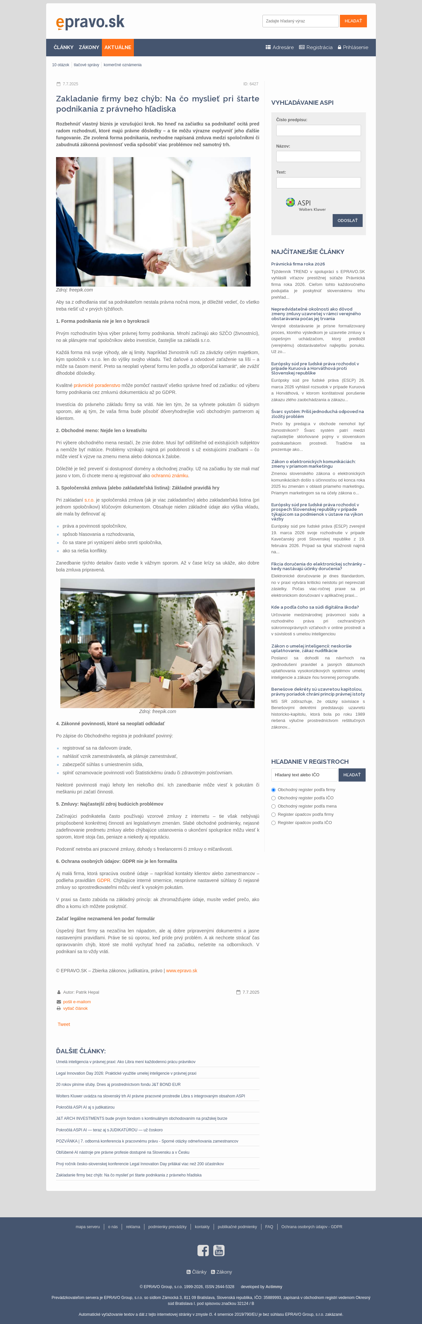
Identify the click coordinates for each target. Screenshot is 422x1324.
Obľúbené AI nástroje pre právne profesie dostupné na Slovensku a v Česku (122, 1152)
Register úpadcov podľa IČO (301, 822)
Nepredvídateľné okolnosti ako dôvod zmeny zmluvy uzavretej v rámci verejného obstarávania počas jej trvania (316, 314)
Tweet (64, 1024)
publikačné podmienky (237, 1227)
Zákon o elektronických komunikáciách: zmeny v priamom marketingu (313, 464)
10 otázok (60, 65)
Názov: (283, 146)
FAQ (269, 1227)
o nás (113, 1227)
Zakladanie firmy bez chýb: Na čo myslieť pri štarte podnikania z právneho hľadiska (129, 1175)
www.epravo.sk (181, 970)
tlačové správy (86, 65)
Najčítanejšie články (308, 251)
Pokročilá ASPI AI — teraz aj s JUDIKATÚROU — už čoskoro (109, 1130)
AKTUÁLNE (118, 47)
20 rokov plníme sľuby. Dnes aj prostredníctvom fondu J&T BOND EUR (118, 1084)
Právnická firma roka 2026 (298, 264)
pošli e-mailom (77, 1001)
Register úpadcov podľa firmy (302, 814)
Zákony (224, 1272)
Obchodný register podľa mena (304, 806)
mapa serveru (88, 1227)
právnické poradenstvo (97, 385)
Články (199, 1272)
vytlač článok (75, 1008)
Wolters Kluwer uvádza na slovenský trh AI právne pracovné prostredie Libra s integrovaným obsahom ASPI (150, 1096)
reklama (133, 1227)
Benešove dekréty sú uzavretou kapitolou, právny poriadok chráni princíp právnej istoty (318, 691)
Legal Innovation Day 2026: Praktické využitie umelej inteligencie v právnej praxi (126, 1073)
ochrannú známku (169, 475)
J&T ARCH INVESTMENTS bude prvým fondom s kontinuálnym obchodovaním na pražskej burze (141, 1118)
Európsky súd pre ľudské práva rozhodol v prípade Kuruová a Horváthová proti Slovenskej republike (315, 368)
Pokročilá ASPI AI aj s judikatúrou (85, 1107)
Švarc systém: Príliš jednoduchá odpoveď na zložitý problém (317, 414)
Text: (281, 172)
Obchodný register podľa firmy (303, 789)
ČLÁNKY (64, 47)
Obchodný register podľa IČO (302, 797)
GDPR (103, 880)
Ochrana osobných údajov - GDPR (312, 1227)
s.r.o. (90, 500)
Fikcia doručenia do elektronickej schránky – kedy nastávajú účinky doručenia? (318, 566)
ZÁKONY (89, 47)
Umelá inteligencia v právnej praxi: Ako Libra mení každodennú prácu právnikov (126, 1062)
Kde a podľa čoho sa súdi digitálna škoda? (315, 607)
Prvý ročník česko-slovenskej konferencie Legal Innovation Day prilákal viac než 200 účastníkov (140, 1164)
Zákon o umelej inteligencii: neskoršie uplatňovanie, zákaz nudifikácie (311, 648)
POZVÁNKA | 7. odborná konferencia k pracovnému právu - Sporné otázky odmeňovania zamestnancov (147, 1141)
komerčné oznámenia (123, 65)
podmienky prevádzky (167, 1227)
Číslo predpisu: (292, 119)
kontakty (202, 1227)
